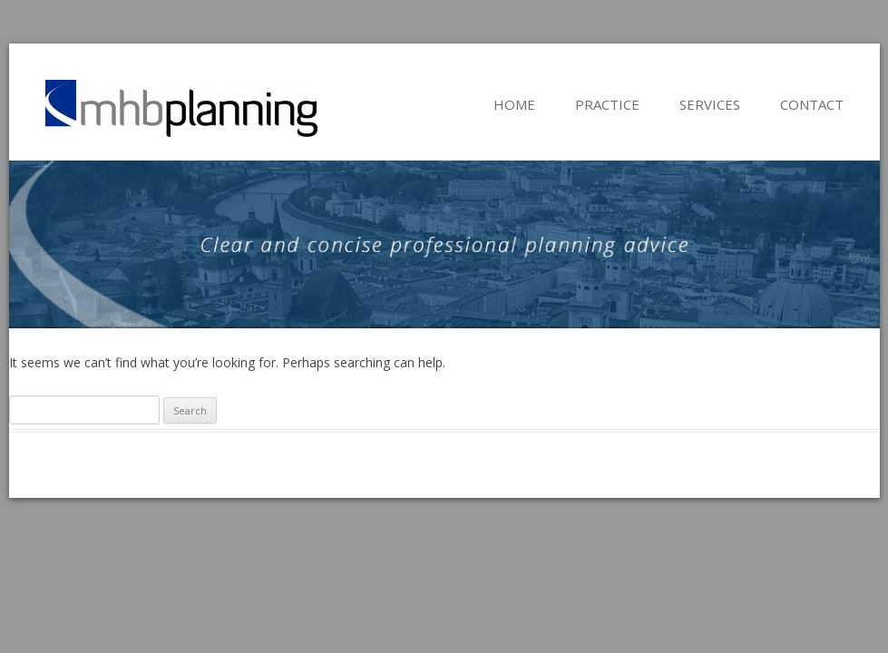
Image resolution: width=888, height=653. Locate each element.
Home (514, 104)
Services (709, 104)
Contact (812, 104)
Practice (607, 104)
